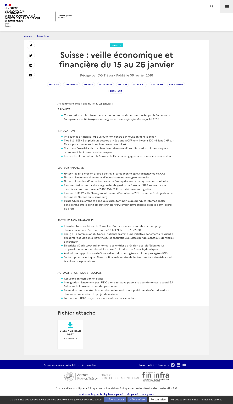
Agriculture (176, 84)
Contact (60, 388)
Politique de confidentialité (103, 388)
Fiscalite (54, 84)
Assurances (105, 84)
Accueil (28, 35)
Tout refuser (137, 399)
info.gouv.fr (132, 394)
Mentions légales (76, 388)
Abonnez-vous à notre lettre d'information (70, 364)
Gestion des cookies (155, 388)
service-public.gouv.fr (90, 394)
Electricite (157, 84)
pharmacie (116, 91)
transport (139, 84)
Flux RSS (172, 388)
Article (116, 45)
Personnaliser (158, 399)
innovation (71, 84)
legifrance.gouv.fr (114, 394)
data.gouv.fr (147, 394)
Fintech (122, 84)
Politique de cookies (131, 388)
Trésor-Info (43, 35)
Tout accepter (115, 399)
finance (88, 84)
